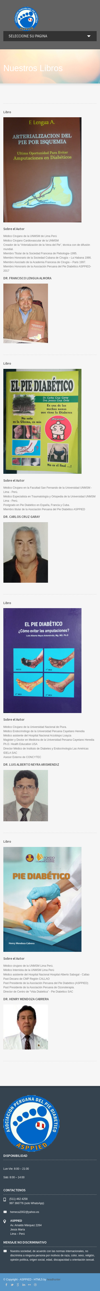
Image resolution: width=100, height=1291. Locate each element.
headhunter (53, 1279)
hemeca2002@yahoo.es (24, 1212)
